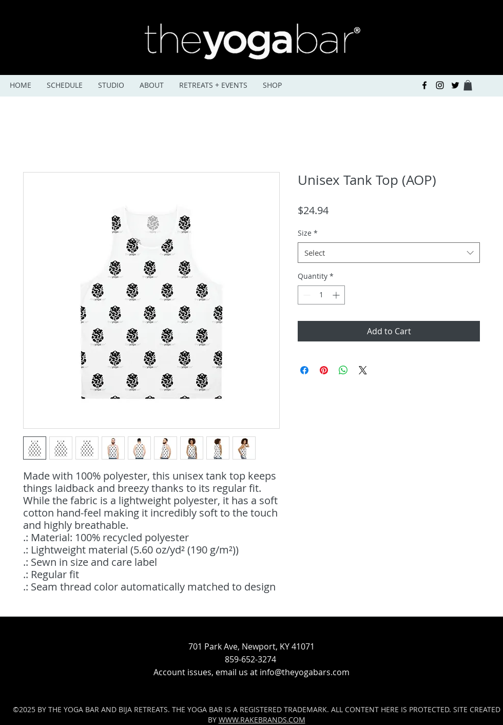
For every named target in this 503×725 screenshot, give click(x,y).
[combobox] (389, 252)
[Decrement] (305, 295)
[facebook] (424, 85)
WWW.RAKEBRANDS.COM (262, 719)
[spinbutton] (321, 295)
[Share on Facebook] (304, 370)
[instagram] (440, 85)
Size (308, 233)
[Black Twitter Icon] (455, 85)
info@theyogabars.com (305, 672)
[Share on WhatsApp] (343, 370)
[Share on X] (363, 370)
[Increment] (337, 295)
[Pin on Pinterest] (324, 370)
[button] (467, 85)
